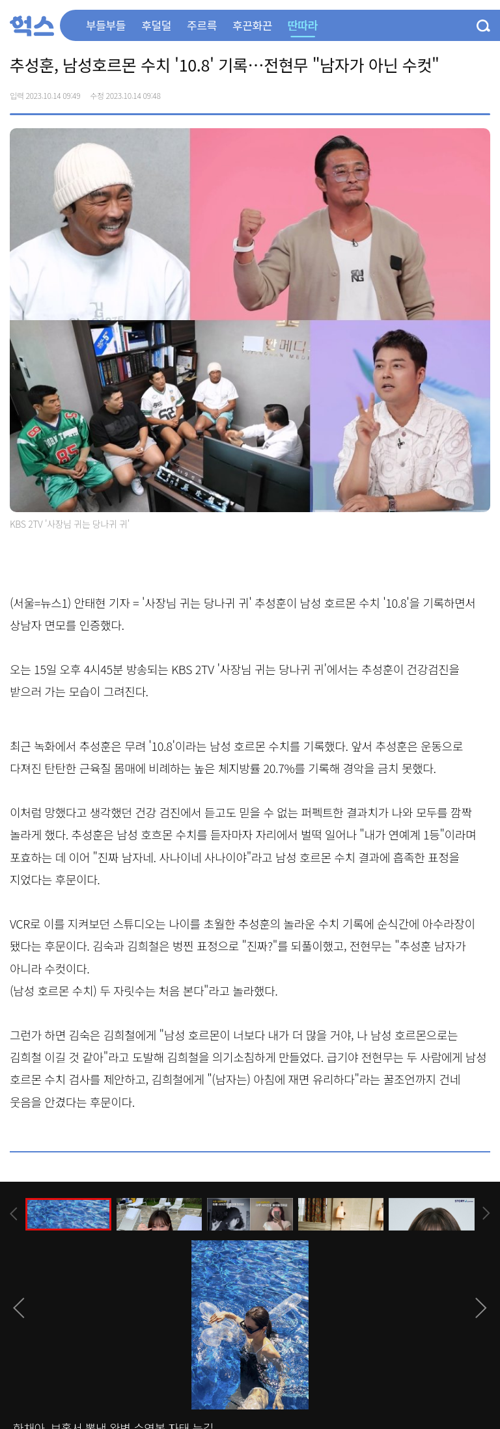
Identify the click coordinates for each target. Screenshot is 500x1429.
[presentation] (14, 1214)
